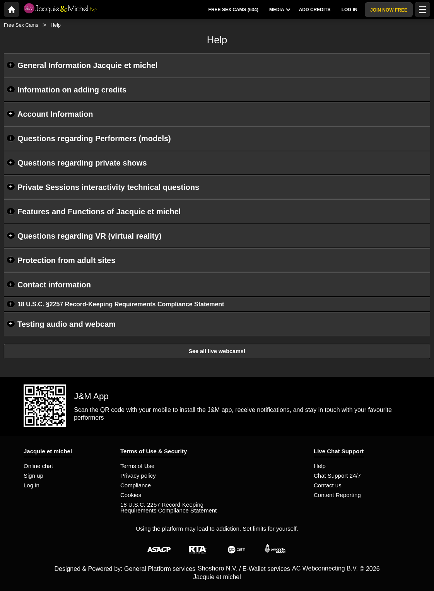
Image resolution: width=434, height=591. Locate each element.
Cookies (130, 495)
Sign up (33, 475)
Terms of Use (137, 466)
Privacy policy (138, 475)
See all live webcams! (216, 351)
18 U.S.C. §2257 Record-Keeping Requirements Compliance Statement (120, 304)
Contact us (328, 485)
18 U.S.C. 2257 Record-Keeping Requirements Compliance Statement (168, 507)
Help (320, 466)
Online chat (38, 466)
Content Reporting (337, 495)
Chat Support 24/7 (337, 475)
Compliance (135, 485)
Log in (31, 485)
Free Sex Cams (21, 25)
